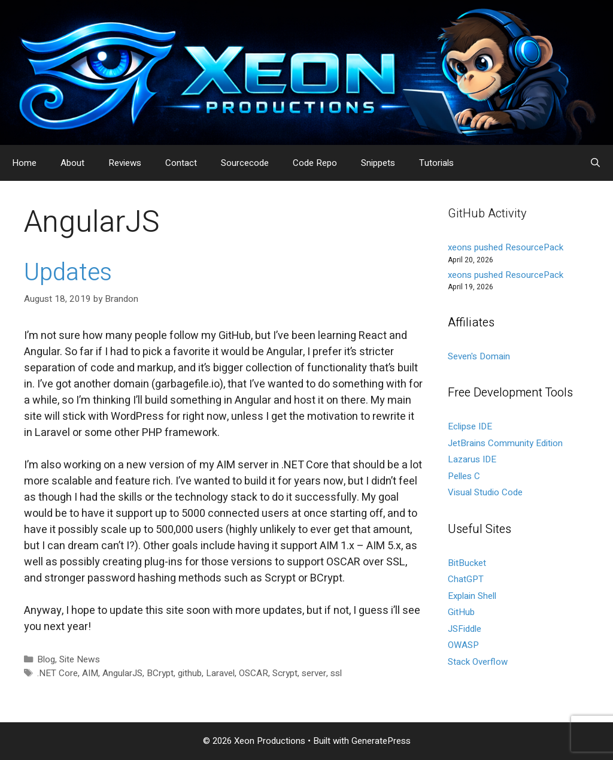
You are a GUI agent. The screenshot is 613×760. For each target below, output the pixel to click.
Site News (79, 659)
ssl (336, 673)
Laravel (220, 673)
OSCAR (253, 673)
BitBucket (467, 563)
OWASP (463, 645)
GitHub (461, 612)
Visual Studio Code (485, 492)
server (314, 673)
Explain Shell (472, 595)
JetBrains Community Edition (505, 443)
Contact (181, 162)
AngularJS (122, 673)
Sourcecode (245, 162)
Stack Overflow (478, 661)
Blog (46, 659)
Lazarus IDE (472, 459)
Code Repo (315, 162)
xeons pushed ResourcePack (505, 247)
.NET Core (57, 673)
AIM (90, 673)
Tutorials (436, 162)
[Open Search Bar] (595, 163)
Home (24, 162)
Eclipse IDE (470, 426)
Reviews (124, 162)
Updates (68, 272)
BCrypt (160, 673)
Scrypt (285, 673)
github (190, 673)
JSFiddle (464, 628)
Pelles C (464, 476)
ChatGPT (466, 579)
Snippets (378, 162)
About (72, 162)
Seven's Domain (479, 356)
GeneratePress (381, 740)
